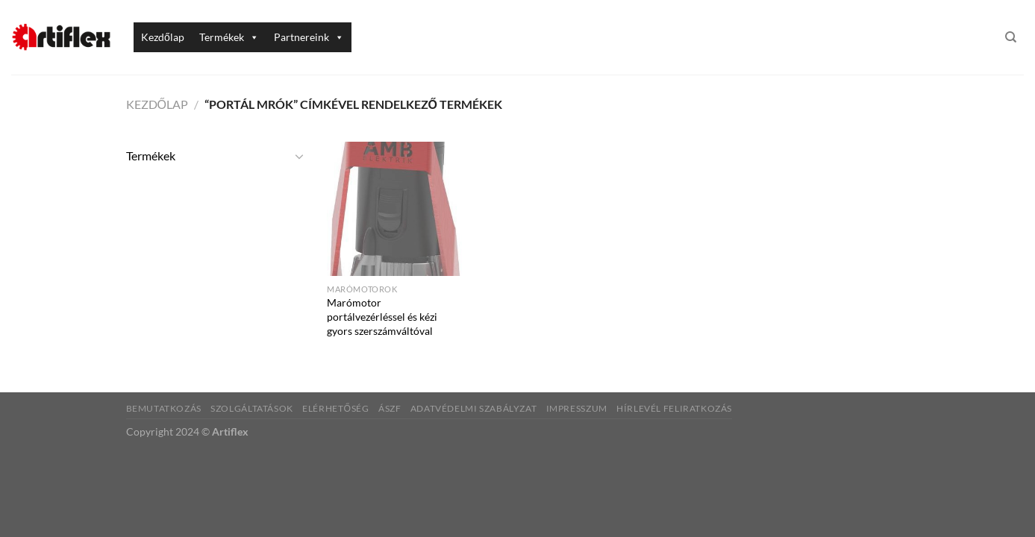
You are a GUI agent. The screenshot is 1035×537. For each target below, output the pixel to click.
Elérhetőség (335, 408)
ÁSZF (389, 408)
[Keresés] (1011, 37)
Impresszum (576, 408)
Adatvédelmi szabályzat (473, 408)
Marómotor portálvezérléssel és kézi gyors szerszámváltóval (382, 316)
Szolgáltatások (251, 408)
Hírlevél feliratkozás (674, 408)
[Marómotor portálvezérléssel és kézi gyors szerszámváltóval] (394, 209)
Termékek (229, 37)
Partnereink (309, 37)
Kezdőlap (162, 37)
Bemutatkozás (163, 408)
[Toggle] (299, 156)
